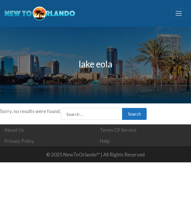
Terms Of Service (118, 130)
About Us (14, 130)
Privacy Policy (19, 141)
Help (105, 141)
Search (134, 113)
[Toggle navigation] (178, 13)
